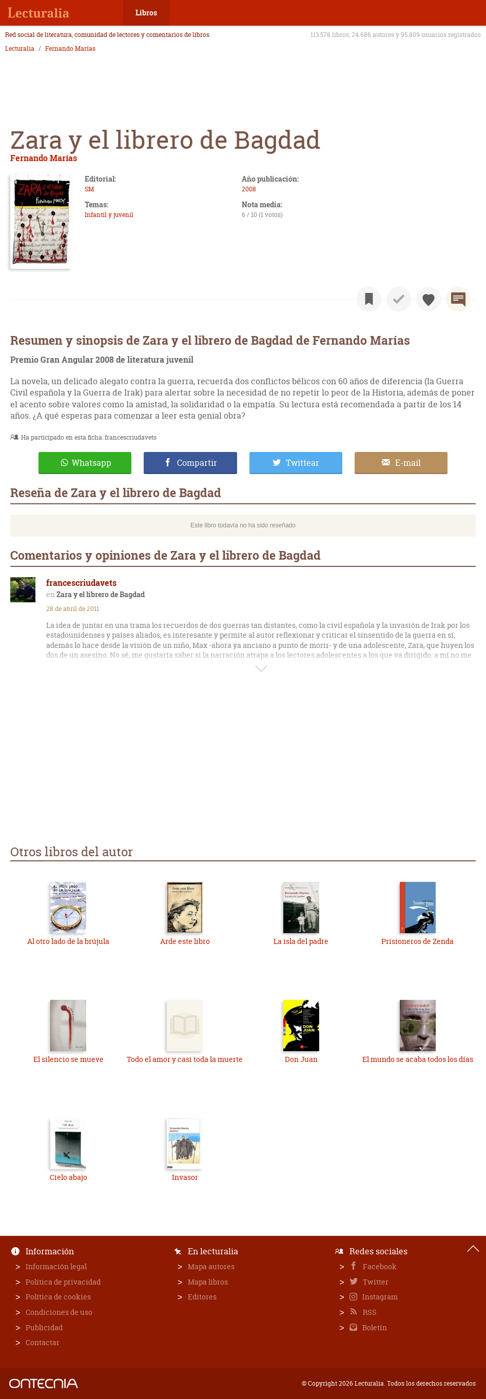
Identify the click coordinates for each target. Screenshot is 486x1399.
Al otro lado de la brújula (68, 941)
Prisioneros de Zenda (417, 941)
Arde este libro (185, 941)
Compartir (197, 462)
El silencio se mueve (68, 1059)
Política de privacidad (63, 1282)
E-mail (408, 462)
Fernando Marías (70, 49)
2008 (249, 189)
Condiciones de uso (59, 1312)
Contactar (43, 1342)
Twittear (302, 462)
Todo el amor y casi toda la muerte (185, 1059)
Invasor (185, 1177)
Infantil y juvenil (109, 214)
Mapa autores (211, 1266)
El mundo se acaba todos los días (417, 1059)
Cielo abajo (68, 1177)
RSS (369, 1312)
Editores (202, 1297)
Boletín (374, 1327)
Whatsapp (91, 462)
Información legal (56, 1266)
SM (89, 189)
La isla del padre (301, 941)
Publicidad (44, 1327)
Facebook (379, 1266)
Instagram (379, 1297)
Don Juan (301, 1059)
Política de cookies (58, 1297)
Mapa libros (208, 1282)
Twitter (374, 1282)
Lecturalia (19, 49)
